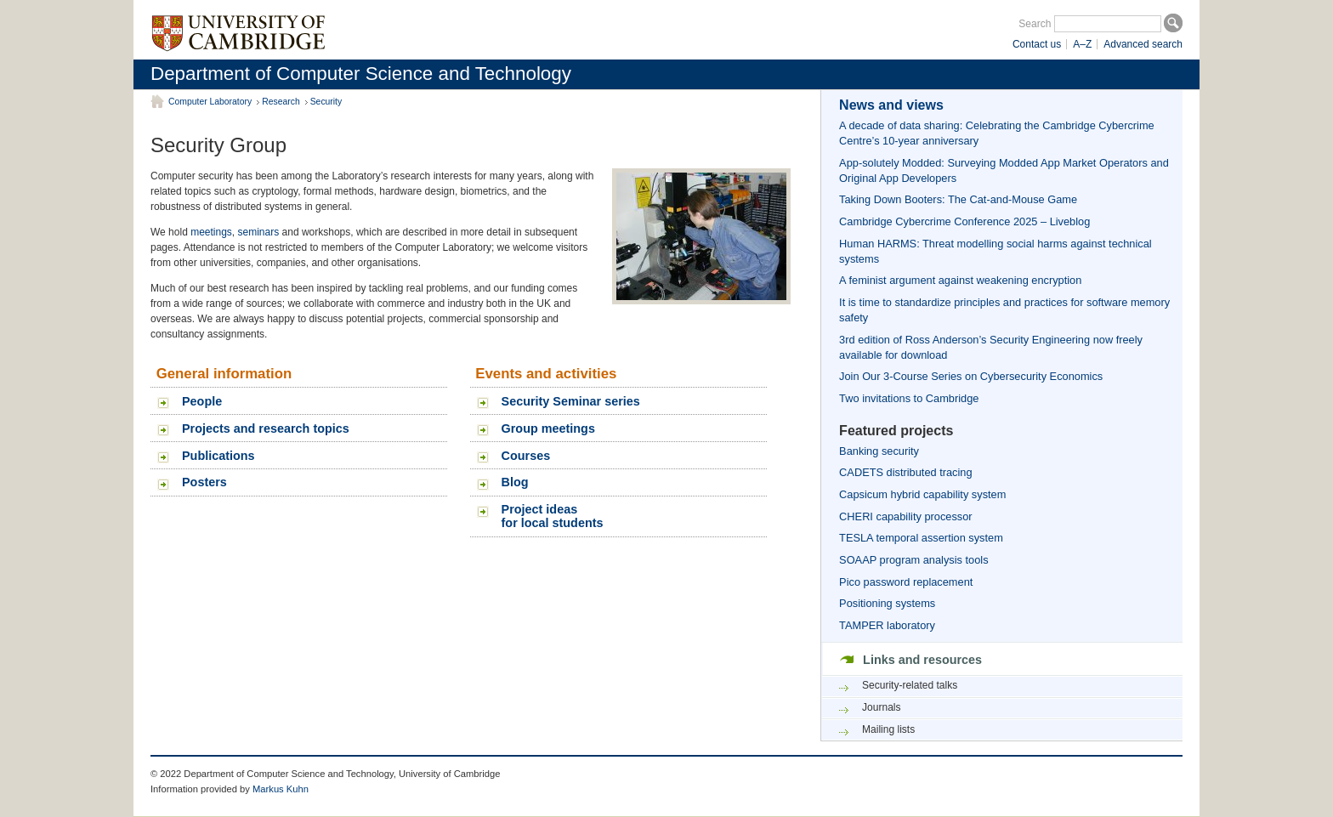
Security (326, 101)
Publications (218, 455)
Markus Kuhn (280, 789)
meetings (211, 232)
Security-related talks (909, 685)
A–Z (1082, 44)
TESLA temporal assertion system (921, 537)
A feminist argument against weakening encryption (960, 280)
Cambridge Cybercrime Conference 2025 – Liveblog (964, 221)
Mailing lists (888, 729)
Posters (204, 482)
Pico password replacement (906, 582)
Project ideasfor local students (553, 516)
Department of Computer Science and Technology (360, 73)
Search (1034, 24)
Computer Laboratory (210, 101)
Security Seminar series (571, 401)
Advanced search (1143, 44)
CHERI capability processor (905, 516)
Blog (515, 482)
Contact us (1037, 44)
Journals (881, 707)
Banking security (879, 451)
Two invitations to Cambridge (908, 398)
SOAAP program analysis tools (913, 559)
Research (280, 101)
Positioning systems (887, 603)
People (202, 401)
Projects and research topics (265, 428)
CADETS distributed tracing (905, 472)
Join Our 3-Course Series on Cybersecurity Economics (971, 376)
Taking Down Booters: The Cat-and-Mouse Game (958, 199)
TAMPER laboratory (887, 625)
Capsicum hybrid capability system (922, 494)
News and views (891, 105)
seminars (259, 232)
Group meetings (548, 428)
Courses (526, 455)
